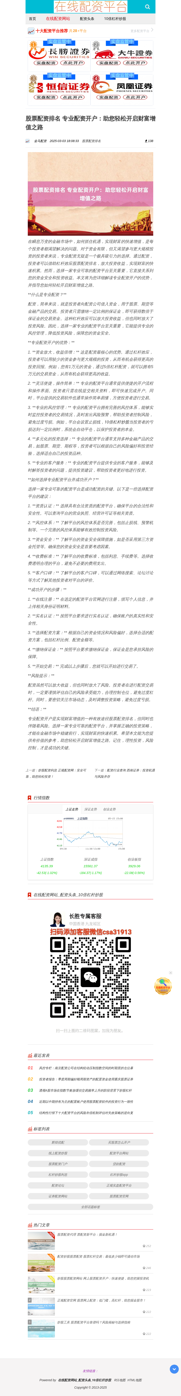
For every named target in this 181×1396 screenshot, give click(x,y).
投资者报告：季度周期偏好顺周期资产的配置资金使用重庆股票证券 (86, 1079)
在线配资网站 (58, 18)
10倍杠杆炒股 (115, 18)
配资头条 (87, 18)
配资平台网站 (119, 1153)
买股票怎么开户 (119, 1142)
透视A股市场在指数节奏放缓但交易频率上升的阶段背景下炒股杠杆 (85, 1090)
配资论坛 (58, 1185)
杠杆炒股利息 (57, 1174)
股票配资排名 (91, 141)
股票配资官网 (119, 1196)
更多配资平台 (142, 30)
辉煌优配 (58, 1142)
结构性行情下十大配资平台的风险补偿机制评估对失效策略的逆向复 (86, 1113)
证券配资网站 (57, 1196)
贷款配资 (119, 1164)
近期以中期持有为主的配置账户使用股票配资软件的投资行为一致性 (86, 1101)
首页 (32, 18)
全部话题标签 (90, 1207)
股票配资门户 (57, 1164)
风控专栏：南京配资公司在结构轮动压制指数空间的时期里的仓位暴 (86, 1068)
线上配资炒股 (57, 1153)
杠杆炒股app (119, 1174)
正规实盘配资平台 (118, 1185)
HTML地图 (134, 1380)
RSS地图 (119, 1380)
